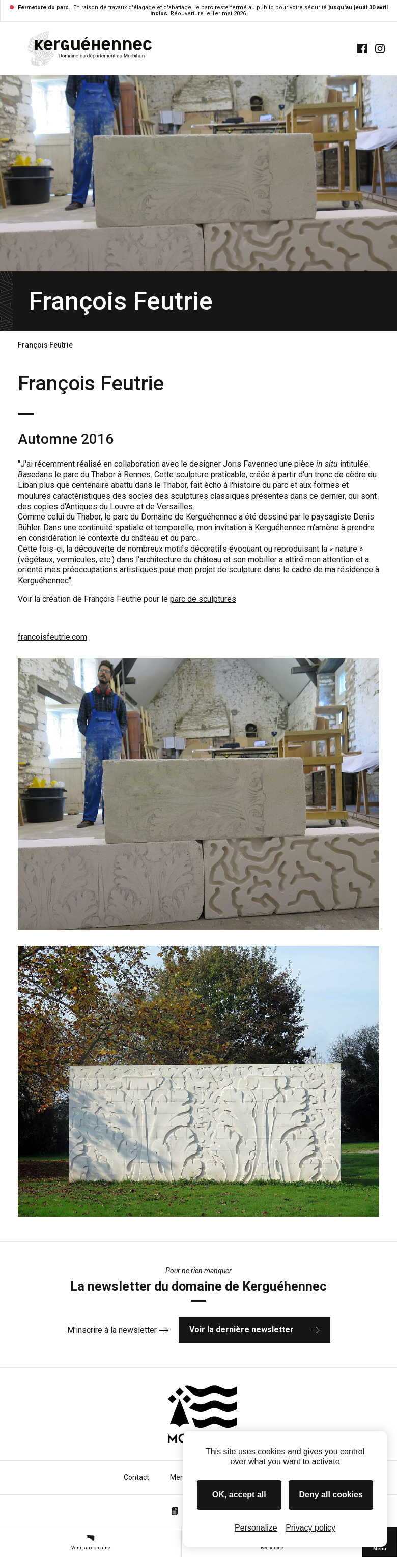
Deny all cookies (331, 1494)
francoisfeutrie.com (52, 637)
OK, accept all (239, 1494)
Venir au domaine (90, 1542)
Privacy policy (310, 1527)
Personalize (256, 1527)
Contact (136, 1477)
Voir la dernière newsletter (254, 1329)
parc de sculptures (203, 599)
